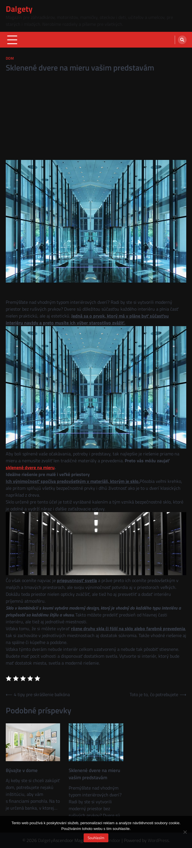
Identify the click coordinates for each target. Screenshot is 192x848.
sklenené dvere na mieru (30, 467)
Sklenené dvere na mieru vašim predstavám (94, 774)
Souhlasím (96, 838)
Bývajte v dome (22, 770)
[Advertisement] (96, 117)
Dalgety (19, 9)
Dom (10, 58)
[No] (185, 832)
